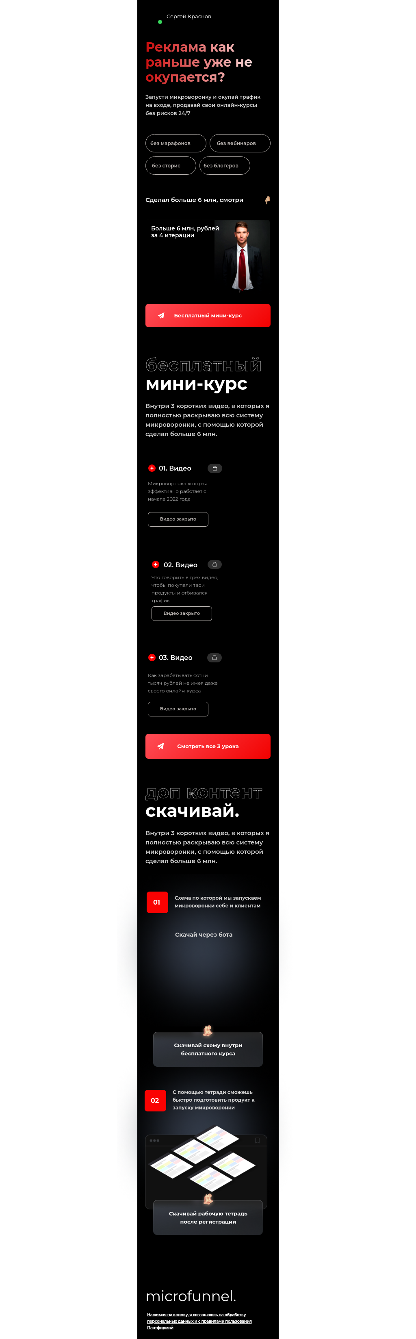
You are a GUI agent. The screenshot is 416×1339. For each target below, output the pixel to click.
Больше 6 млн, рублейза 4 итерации (185, 232)
